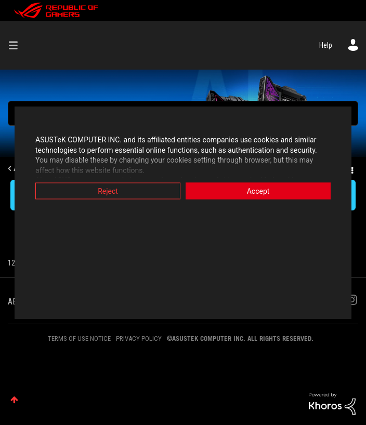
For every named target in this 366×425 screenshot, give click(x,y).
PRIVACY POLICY (139, 338)
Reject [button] (108, 191)
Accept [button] (258, 191)
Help (325, 45)
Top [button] (14, 399)
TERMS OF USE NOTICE (79, 338)
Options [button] (351, 168)
